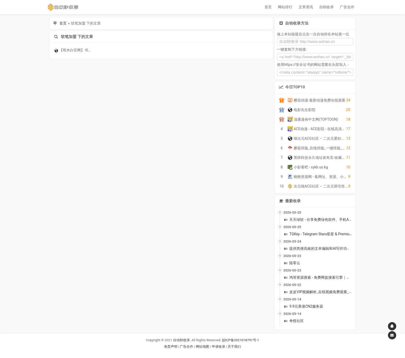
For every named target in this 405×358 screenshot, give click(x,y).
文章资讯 (306, 7)
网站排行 (285, 7)
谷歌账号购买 (210, 353)
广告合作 (347, 7)
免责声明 (170, 346)
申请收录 (218, 346)
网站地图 (203, 346)
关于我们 (234, 346)
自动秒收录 (181, 340)
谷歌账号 (192, 353)
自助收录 (326, 7)
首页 (268, 7)
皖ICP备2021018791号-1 (240, 340)
